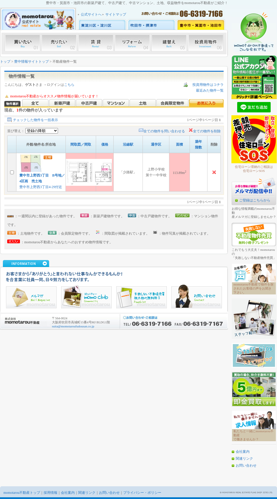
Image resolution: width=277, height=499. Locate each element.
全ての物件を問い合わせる (162, 131)
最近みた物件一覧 (210, 90)
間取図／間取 (80, 144)
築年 (198, 142)
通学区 (156, 144)
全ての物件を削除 (204, 131)
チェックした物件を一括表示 (35, 120)
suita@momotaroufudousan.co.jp (73, 326)
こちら (69, 85)
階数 (198, 147)
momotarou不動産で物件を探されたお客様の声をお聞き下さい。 (253, 288)
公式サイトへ (91, 14)
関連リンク (244, 459)
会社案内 (243, 452)
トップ (5, 62)
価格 (104, 144)
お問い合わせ (246, 465)
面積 (179, 144)
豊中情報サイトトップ (31, 62)
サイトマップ (115, 14)
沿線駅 (128, 144)
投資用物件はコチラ (208, 85)
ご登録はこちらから (254, 200)
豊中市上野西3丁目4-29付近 (40, 187)
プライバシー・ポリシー (142, 493)
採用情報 (50, 493)
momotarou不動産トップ (21, 493)
